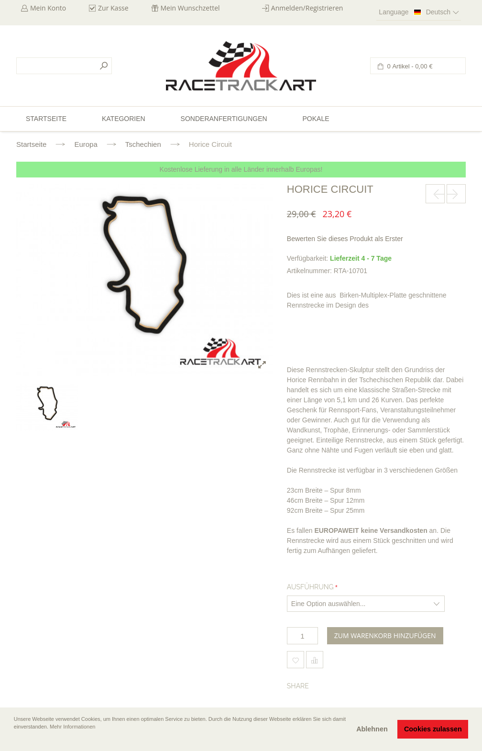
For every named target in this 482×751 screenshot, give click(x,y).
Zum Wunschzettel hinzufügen (295, 659)
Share (298, 686)
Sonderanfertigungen (224, 118)
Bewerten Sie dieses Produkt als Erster (345, 239)
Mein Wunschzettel (190, 7)
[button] (15, 740)
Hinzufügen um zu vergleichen (314, 659)
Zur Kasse (113, 7)
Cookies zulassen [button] (433, 729)
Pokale (315, 118)
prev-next (435, 193)
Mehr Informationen (72, 726)
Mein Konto (48, 7)
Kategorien (123, 118)
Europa (85, 144)
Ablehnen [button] (372, 729)
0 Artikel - (409, 66)
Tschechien (143, 144)
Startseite (31, 144)
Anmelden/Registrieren (307, 7)
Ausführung (310, 587)
